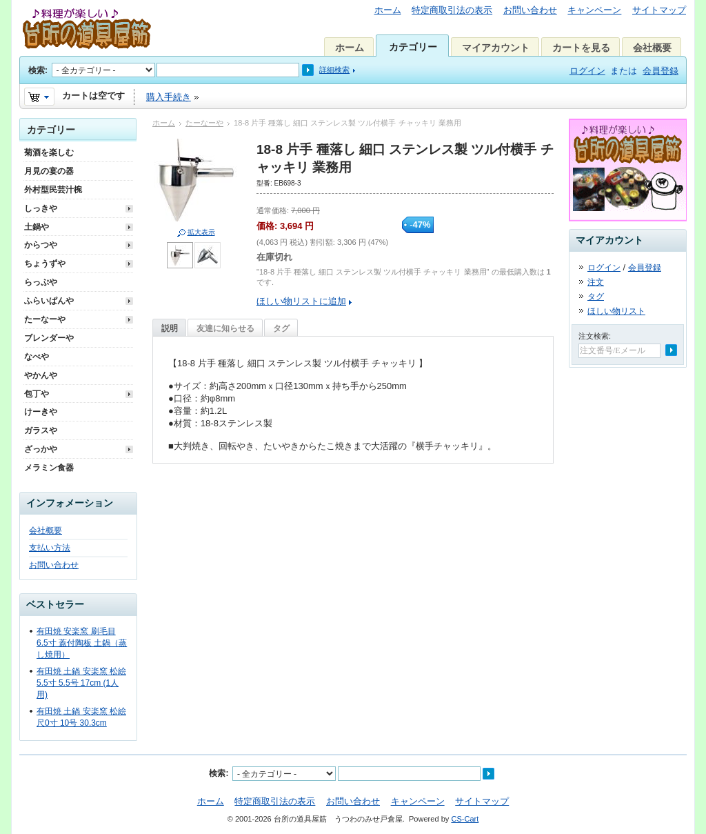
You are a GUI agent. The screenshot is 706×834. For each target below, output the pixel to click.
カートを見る (581, 47)
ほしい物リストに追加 (301, 301)
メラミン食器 (49, 468)
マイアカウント (496, 47)
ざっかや (40, 449)
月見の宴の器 (49, 171)
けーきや (40, 412)
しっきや (40, 208)
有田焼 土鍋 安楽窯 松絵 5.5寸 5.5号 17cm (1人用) (81, 682)
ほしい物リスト (616, 311)
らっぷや (40, 282)
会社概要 (652, 47)
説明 (169, 328)
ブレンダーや (49, 338)
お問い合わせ (530, 10)
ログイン (587, 71)
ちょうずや (44, 263)
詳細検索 (334, 70)
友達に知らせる (225, 328)
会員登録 (660, 71)
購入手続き (168, 97)
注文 (595, 282)
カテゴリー (413, 46)
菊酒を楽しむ (49, 152)
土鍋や (36, 227)
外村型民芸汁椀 (53, 190)
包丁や (36, 394)
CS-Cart (464, 819)
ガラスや (40, 430)
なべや (36, 356)
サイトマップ (659, 10)
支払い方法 (49, 548)
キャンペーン (594, 10)
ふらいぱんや (49, 301)
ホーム (387, 10)
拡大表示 (201, 232)
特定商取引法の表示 (452, 10)
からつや (40, 245)
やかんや (40, 375)
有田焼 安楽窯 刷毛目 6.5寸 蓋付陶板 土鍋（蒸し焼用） (82, 642)
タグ (281, 328)
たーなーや (204, 123)
